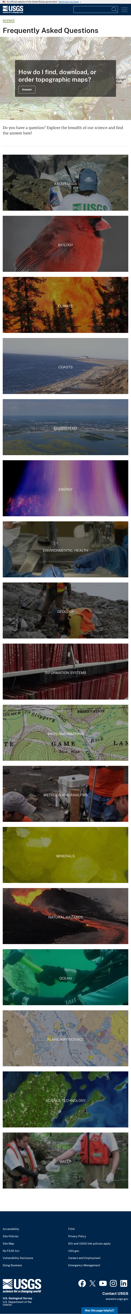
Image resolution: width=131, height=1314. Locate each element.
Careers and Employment (84, 1258)
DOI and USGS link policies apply (89, 1243)
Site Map (8, 1243)
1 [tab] (55, 113)
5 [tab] (75, 113)
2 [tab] (60, 113)
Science (9, 20)
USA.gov (73, 1251)
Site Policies (10, 1236)
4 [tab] (70, 113)
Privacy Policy (77, 1236)
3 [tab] (65, 113)
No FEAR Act (11, 1251)
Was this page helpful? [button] (99, 1310)
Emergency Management (84, 1265)
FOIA (71, 1229)
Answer (27, 89)
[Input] (96, 9)
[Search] (114, 9)
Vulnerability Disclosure (18, 1258)
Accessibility (11, 1229)
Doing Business (12, 1265)
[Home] (13, 12)
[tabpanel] (65, 78)
